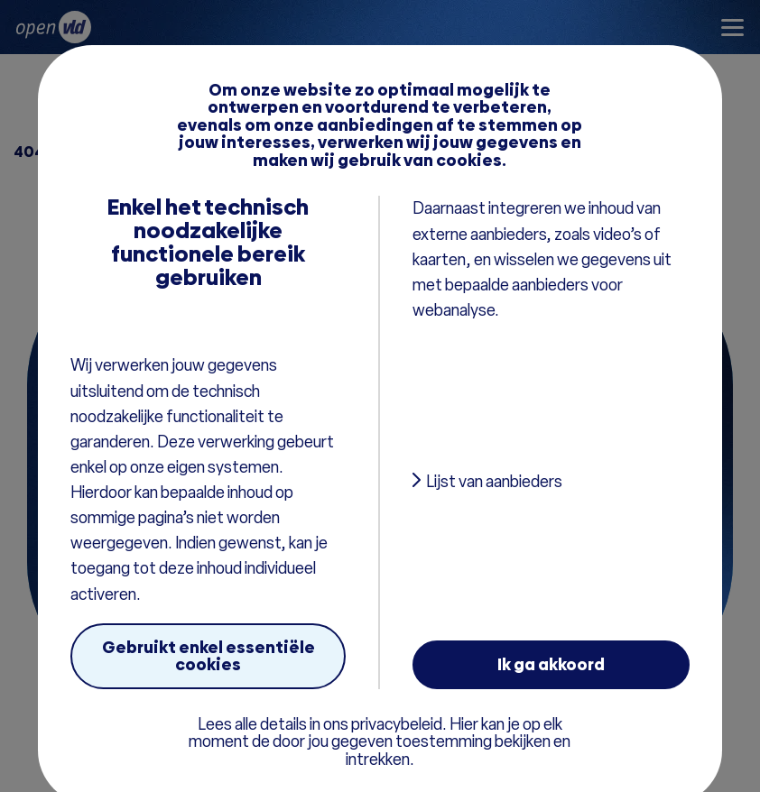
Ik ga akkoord (551, 664)
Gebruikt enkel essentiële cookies (208, 656)
